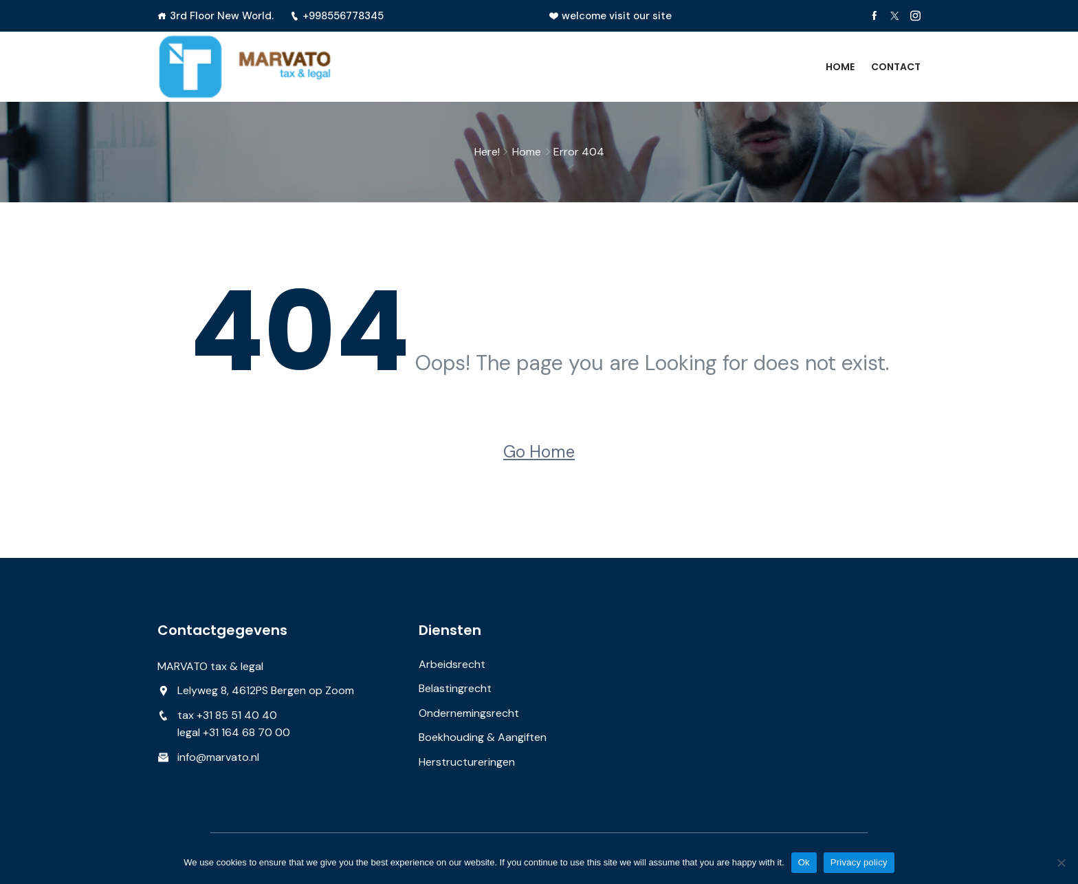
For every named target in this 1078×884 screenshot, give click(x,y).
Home (840, 67)
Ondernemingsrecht (469, 713)
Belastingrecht (455, 688)
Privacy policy (859, 862)
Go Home (539, 451)
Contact (896, 67)
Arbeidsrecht (452, 664)
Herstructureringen (467, 762)
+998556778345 (337, 16)
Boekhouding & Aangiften (483, 737)
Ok (804, 862)
